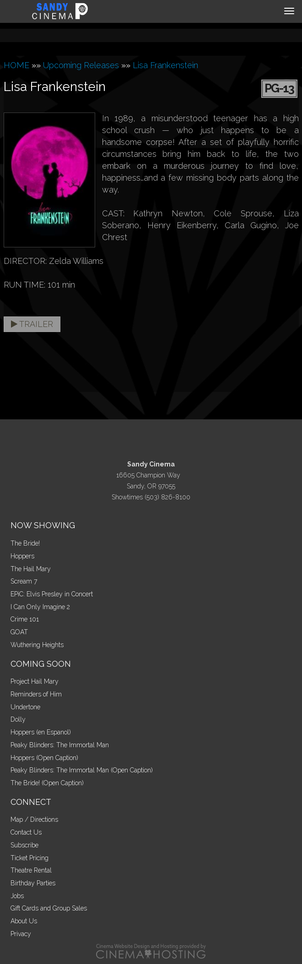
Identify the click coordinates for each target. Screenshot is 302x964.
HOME (16, 65)
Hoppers (22, 556)
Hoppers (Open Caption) (44, 757)
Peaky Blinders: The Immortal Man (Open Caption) (82, 770)
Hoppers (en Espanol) (41, 732)
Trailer (32, 324)
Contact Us (26, 832)
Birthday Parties (33, 883)
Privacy (21, 933)
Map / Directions (34, 819)
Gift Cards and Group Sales (49, 908)
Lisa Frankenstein (165, 65)
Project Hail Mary (35, 681)
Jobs (17, 896)
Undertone (25, 707)
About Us (24, 921)
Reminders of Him (36, 694)
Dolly (18, 719)
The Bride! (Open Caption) (47, 783)
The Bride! (25, 543)
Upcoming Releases (81, 65)
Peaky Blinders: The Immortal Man (60, 745)
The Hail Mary (31, 569)
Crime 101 (25, 619)
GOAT (19, 632)
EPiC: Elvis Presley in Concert (52, 594)
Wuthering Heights (37, 644)
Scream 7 (24, 581)
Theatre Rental (31, 870)
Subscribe (24, 845)
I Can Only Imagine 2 (40, 607)
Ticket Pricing (30, 858)
